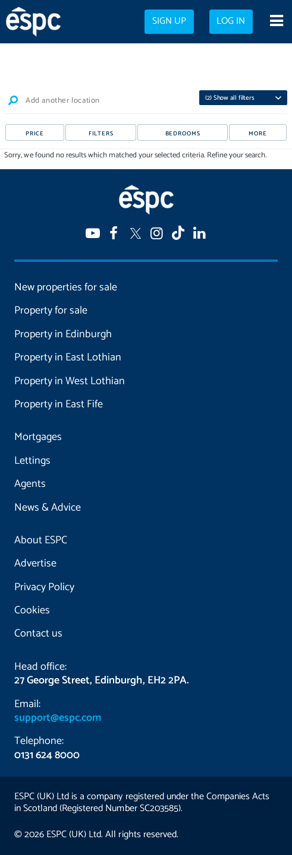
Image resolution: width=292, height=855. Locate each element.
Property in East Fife (58, 404)
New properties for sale (65, 287)
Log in (230, 21)
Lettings (32, 461)
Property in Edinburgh (63, 334)
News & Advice (47, 508)
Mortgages (38, 437)
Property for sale (50, 310)
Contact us (38, 633)
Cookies (32, 610)
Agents (30, 484)
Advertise (35, 563)
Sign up (169, 21)
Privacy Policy (44, 587)
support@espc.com (57, 718)
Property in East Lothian (67, 357)
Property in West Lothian (69, 381)
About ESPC (40, 540)
